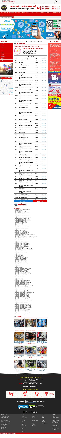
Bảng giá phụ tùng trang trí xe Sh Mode (21, 302)
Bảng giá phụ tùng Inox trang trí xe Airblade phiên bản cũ (24, 285)
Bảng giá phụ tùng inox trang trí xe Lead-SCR (22, 293)
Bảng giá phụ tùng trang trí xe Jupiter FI (21, 274)
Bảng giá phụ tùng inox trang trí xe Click (21, 286)
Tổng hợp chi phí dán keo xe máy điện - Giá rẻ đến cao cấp (42, 356)
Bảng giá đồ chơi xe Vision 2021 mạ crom (22, 211)
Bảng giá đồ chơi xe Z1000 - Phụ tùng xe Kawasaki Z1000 (25, 237)
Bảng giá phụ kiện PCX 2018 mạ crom (21, 231)
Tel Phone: (27, 380)
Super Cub (23, 431)
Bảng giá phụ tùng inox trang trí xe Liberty (22, 294)
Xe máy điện (11, 12)
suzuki (19, 12)
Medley (43, 417)
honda (2, 12)
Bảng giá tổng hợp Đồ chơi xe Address (21, 257)
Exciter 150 (33, 424)
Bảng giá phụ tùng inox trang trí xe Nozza (22, 283)
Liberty (43, 416)
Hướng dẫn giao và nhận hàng (5, 421)
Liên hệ (37, 374)
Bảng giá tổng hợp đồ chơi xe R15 (20, 258)
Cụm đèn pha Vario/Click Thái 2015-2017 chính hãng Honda (19, 342)
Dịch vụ (27, 374)
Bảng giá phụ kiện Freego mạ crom (21, 222)
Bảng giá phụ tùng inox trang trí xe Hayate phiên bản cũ (24, 292)
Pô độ (53, 416)
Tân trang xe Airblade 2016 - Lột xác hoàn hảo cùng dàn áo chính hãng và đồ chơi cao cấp (19, 356)
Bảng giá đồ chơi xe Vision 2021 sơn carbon (22, 212)
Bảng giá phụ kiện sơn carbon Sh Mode (21, 242)
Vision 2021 (23, 424)
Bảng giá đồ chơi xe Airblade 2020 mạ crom (22, 219)
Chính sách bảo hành (4, 424)
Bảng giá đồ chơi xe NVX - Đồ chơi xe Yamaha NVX (23, 249)
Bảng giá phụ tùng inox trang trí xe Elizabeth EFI (23, 287)
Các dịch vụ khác (54, 429)
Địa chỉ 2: (21, 383)
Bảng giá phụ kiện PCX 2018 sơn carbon (22, 229)
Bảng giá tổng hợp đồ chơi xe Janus (21, 260)
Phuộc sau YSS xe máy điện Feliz (30, 342)
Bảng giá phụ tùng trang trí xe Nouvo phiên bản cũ (23, 304)
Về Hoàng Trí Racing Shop (5, 416)
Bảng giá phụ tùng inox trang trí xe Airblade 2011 (23, 282)
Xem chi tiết (44, 60)
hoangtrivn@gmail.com (31, 402)
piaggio (23, 12)
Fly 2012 (43, 421)
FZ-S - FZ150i (34, 425)
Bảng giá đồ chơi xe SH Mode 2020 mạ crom (22, 216)
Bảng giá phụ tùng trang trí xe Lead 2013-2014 (23, 305)
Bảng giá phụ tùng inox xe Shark (20, 308)
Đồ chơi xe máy (3, 427)
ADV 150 (23, 428)
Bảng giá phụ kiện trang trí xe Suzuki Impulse (22, 272)
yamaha (6, 12)
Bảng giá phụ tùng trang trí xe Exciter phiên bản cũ (23, 307)
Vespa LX (43, 420)
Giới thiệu (22, 374)
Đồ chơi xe (2, 428)
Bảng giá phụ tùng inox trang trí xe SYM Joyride (23, 311)
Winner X (23, 429)
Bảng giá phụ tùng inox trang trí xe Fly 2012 (22, 290)
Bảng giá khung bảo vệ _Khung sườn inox (22, 281)
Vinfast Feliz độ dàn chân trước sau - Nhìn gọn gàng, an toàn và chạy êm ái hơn (42, 342)
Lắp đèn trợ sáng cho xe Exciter (19, 328)
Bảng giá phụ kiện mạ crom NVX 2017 (21, 233)
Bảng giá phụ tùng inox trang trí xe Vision (22, 310)
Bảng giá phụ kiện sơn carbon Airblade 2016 (22, 243)
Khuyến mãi (43, 374)
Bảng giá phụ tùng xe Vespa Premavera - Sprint (23, 268)
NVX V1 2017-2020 (35, 420)
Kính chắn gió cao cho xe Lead (30, 327)
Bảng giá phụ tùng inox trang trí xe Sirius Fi (22, 269)
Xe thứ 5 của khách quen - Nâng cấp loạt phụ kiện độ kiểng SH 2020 (42, 369)
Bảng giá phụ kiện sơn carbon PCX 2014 (22, 241)
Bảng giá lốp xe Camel (18, 210)
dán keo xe (42, 12)
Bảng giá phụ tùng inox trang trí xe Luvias (22, 295)
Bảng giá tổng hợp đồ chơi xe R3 (20, 259)
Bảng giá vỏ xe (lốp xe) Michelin (20, 223)
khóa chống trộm (56, 12)
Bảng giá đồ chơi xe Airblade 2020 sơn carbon (23, 220)
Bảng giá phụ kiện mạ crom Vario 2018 (21, 225)
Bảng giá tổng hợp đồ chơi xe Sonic (21, 262)
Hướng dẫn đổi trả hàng (5, 420)
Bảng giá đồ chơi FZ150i (19, 267)
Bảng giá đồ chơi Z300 (18, 254)
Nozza (33, 421)
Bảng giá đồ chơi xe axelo (19, 247)
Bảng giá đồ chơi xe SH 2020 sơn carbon (22, 218)
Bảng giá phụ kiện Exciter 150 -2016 (21, 266)
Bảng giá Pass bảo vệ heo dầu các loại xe (22, 284)
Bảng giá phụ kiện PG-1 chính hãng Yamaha (22, 209)
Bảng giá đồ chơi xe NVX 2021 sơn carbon (22, 213)
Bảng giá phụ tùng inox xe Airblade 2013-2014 (23, 309)
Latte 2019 (33, 417)
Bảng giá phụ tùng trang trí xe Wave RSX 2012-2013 (24, 299)
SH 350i (23, 421)
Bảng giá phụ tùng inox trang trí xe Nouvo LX (22, 296)
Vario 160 (23, 420)
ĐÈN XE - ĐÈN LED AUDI (55, 426)
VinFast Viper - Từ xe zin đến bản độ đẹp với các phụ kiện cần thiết (30, 369)
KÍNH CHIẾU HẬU (55, 425)
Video (2, 15)
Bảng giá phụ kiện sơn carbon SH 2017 (21, 245)
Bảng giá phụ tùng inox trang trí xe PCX (21, 298)
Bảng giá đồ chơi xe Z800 (19, 235)
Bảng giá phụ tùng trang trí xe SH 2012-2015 (22, 303)
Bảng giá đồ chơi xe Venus (19, 256)
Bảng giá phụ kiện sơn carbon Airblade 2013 (22, 244)
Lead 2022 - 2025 (24, 417)
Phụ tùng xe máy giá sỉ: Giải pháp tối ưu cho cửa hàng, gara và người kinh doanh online (30, 356)
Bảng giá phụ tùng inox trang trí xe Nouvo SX (22, 297)
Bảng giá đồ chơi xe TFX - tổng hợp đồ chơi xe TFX (23, 248)
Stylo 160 (23, 416)
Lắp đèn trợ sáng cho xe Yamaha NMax (19, 369)
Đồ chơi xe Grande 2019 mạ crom (20, 224)
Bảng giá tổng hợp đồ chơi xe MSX (21, 261)
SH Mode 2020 (24, 425)
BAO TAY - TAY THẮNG (55, 428)
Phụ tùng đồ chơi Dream (19, 255)
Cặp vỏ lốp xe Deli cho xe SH (42, 327)
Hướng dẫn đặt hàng (4, 417)
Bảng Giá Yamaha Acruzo (19, 279)
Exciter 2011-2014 (34, 416)
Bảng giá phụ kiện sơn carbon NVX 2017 (22, 246)
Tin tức (32, 374)
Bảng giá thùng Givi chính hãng (20, 230)
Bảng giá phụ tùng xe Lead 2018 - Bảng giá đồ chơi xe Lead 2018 (26, 236)
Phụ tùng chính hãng (55, 422)
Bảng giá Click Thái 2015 (19, 278)
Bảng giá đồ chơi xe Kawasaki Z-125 (21, 253)
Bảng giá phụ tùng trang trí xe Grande (21, 271)
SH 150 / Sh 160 (24, 427)
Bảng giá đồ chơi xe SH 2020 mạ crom (21, 221)
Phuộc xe (53, 424)
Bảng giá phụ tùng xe (21, 41)
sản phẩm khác (48, 12)
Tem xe (37, 12)
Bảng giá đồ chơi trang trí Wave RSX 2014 (22, 270)
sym (16, 12)
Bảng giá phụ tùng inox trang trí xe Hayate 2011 (23, 291)
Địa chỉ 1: (20, 379)
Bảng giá (33, 12)
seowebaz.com (6, 433)
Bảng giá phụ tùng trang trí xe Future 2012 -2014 (23, 306)
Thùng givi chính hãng (55, 417)
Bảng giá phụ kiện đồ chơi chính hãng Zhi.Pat (22, 217)
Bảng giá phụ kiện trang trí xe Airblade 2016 (22, 280)
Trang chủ (15, 41)
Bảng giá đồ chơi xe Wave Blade (20, 250)
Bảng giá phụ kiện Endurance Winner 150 (22, 232)
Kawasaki (28, 12)
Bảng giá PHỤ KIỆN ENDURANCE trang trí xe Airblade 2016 (25, 234)
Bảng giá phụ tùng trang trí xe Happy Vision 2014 (23, 273)
